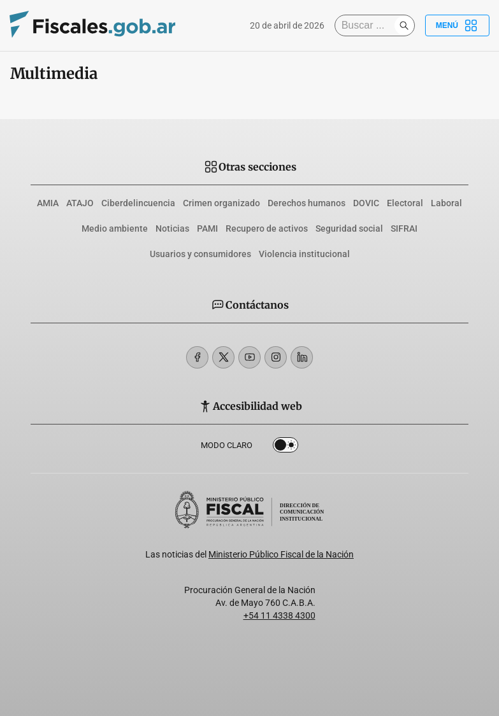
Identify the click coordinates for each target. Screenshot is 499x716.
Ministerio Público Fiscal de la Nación (281, 554)
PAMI (207, 228)
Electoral (405, 203)
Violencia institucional (304, 254)
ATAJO (80, 203)
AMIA (48, 203)
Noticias (172, 228)
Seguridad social (349, 228)
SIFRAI (404, 228)
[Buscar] (367, 25)
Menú (457, 25)
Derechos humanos (306, 203)
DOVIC (366, 203)
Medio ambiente (115, 228)
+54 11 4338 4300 (279, 615)
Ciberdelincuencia (138, 203)
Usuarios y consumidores (200, 254)
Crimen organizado (221, 203)
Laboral (446, 203)
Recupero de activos (267, 228)
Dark (285, 447)
